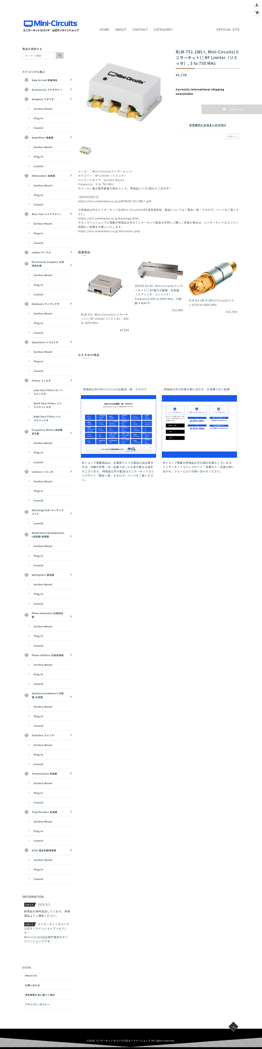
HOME (105, 29)
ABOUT (121, 29)
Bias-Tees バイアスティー (47, 214)
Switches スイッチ (43, 735)
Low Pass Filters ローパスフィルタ (48, 391)
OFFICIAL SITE (228, 29)
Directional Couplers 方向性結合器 (48, 263)
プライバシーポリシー (37, 1004)
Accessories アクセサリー (47, 89)
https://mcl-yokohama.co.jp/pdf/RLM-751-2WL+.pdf (114, 201)
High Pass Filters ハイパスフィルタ (47, 418)
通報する (233, 136)
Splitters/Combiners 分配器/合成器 (48, 695)
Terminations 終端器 (44, 773)
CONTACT (140, 29)
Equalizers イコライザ (45, 342)
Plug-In (38, 118)
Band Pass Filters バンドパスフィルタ (48, 405)
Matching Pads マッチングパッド (48, 511)
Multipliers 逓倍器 (43, 574)
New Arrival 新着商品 (45, 80)
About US (31, 975)
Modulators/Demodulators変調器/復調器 (48, 534)
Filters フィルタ (41, 380)
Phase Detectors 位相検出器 (48, 615)
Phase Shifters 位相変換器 (48, 655)
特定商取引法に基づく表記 (40, 994)
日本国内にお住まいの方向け (207, 125)
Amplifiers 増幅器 (42, 137)
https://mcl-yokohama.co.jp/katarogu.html (108, 218)
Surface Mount (43, 108)
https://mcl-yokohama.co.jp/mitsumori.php (109, 231)
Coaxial (39, 127)
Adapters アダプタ (43, 99)
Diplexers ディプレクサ (46, 303)
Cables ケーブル (41, 252)
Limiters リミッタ (42, 471)
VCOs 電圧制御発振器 (44, 850)
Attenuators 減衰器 (43, 175)
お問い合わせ (32, 985)
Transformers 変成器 (44, 812)
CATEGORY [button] (163, 29)
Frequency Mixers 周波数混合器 (47, 431)
